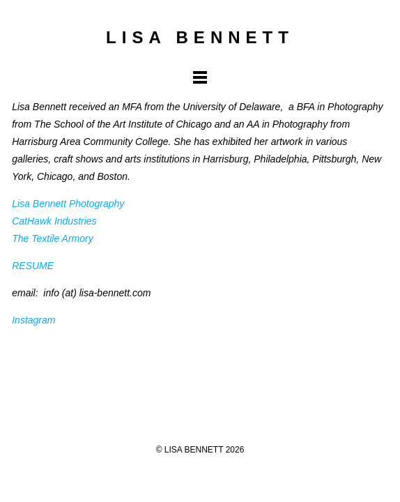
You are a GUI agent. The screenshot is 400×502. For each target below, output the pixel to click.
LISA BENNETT (200, 37)
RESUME (33, 265)
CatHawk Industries (54, 221)
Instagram (33, 320)
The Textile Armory (52, 238)
